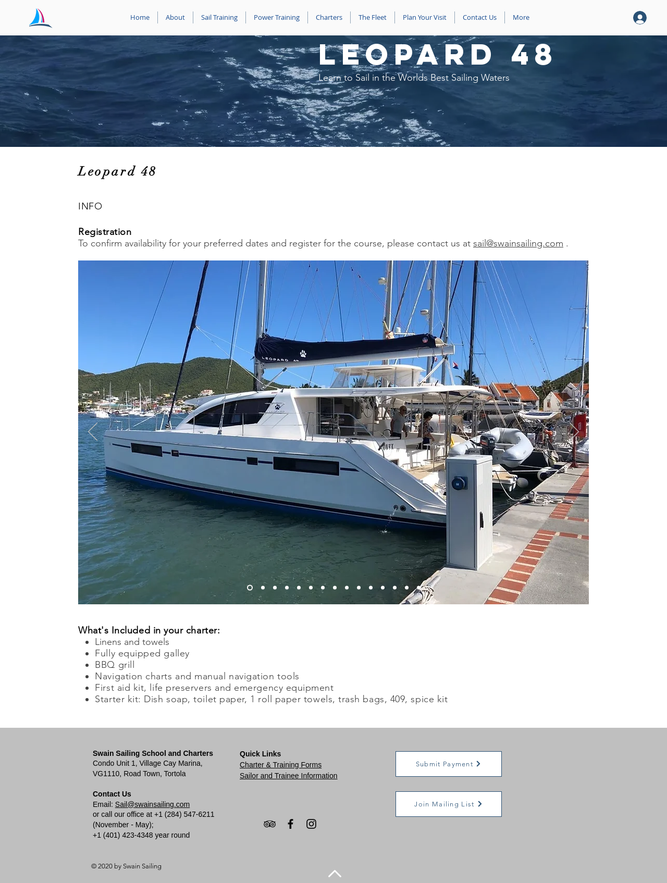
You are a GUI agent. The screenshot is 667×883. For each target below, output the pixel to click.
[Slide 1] (250, 587)
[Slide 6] (311, 587)
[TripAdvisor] (269, 823)
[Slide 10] (359, 587)
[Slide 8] (335, 587)
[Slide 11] (371, 587)
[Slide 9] (347, 587)
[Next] (574, 432)
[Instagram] (311, 823)
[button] (449, 764)
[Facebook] (290, 823)
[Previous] (92, 432)
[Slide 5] (299, 587)
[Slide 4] (287, 587)
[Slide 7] (323, 587)
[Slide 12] (383, 587)
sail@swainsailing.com (518, 243)
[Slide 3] (275, 587)
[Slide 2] (263, 587)
